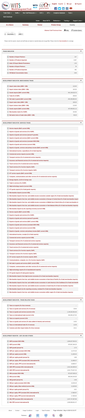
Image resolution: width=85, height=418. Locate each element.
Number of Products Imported (18, 60)
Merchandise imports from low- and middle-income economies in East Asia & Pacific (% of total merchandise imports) (43, 279)
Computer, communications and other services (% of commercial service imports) (33, 266)
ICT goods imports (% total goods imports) (21, 273)
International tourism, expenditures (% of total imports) (25, 151)
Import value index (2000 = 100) (18, 86)
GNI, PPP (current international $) (19, 402)
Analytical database (59, 13)
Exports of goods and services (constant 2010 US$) (24, 224)
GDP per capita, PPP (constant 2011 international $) (24, 360)
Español (60, 4)
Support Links (77, 20)
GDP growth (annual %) (16, 347)
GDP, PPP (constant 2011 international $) (21, 367)
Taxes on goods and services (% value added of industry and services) (29, 321)
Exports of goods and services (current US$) (22, 228)
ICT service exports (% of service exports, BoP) (23, 257)
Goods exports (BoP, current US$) (19, 108)
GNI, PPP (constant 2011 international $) (21, 399)
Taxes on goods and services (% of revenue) (22, 308)
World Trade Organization (53, 415)
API (48, 13)
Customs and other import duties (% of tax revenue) (24, 328)
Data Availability (63, 41)
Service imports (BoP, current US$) (19, 128)
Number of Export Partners (17, 66)
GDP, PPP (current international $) (19, 370)
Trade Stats (7, 13)
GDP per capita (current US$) (17, 354)
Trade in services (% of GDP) (17, 183)
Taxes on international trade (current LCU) (21, 315)
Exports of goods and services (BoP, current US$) (23, 221)
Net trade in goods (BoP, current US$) (20, 99)
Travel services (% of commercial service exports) (23, 247)
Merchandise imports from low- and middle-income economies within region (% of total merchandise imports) (41, 292)
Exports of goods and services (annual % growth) (23, 218)
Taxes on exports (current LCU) (18, 318)
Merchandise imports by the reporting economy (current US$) (27, 208)
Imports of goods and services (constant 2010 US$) (24, 141)
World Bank (61, 415)
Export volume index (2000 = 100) (19, 105)
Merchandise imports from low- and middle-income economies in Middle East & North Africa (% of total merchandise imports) (45, 202)
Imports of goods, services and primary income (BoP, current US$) (28, 147)
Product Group (56, 25)
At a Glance (9, 25)
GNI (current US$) (14, 376)
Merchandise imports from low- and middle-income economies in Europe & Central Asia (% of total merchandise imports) (44, 199)
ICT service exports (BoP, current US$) (20, 173)
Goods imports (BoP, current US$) (19, 92)
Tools (70, 13)
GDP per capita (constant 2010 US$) (19, 351)
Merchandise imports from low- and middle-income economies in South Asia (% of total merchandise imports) (41, 285)
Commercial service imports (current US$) (21, 154)
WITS (22, 5)
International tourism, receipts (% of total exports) (23, 234)
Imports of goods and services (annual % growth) (23, 134)
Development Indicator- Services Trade (42, 122)
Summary (25, 25)
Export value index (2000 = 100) (18, 102)
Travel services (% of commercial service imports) (23, 163)
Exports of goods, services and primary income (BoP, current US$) (28, 231)
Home (38, 20)
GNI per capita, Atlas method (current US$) (21, 386)
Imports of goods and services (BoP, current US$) (23, 138)
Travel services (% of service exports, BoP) (21, 250)
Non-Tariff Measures (29, 13)
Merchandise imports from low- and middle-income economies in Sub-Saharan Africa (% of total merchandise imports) (43, 205)
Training (67, 20)
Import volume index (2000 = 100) (19, 89)
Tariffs (17, 13)
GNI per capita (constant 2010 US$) (19, 383)
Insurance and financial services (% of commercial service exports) (28, 244)
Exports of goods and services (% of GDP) (21, 215)
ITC (30, 415)
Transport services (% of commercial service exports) (24, 240)
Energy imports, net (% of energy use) (20, 179)
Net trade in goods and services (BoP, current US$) (24, 263)
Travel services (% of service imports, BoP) (21, 167)
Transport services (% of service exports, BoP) (22, 253)
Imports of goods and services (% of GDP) (21, 131)
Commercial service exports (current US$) (21, 237)
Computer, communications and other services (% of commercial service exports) (33, 176)
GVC (42, 13)
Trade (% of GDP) (14, 95)
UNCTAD (38, 415)
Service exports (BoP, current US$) (19, 212)
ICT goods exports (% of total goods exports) (22, 189)
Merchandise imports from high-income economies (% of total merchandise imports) (33, 276)
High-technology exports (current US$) (20, 186)
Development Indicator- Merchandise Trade (42, 80)
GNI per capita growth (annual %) (19, 389)
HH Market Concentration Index (18, 73)
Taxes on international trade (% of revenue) (21, 324)
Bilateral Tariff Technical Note (53, 30)
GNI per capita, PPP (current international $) (22, 396)
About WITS (46, 20)
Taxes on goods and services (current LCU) (22, 312)
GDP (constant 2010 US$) (16, 341)
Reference (56, 20)
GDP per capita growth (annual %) (19, 357)
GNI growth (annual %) (15, 379)
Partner (40, 25)
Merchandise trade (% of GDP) (18, 112)
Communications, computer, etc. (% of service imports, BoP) (26, 260)
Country (72, 25)
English (54, 4)
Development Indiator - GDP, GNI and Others (42, 335)
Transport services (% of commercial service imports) (24, 157)
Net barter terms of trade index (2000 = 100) (21, 115)
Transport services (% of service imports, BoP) (22, 170)
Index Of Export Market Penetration (19, 63)
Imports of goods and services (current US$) (22, 144)
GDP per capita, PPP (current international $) (22, 363)
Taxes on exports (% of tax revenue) (19, 305)
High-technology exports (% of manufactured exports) (25, 269)
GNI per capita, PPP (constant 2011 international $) (24, 392)
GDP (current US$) (14, 344)
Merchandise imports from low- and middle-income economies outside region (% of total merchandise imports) (41, 195)
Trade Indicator (42, 51)
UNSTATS (46, 415)
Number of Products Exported (18, 69)
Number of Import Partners (17, 56)
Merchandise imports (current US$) (19, 192)
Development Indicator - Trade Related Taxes (42, 300)
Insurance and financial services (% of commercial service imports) (28, 160)
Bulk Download (7, 17)
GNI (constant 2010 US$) (16, 373)
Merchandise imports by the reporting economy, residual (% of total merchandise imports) (35, 289)
